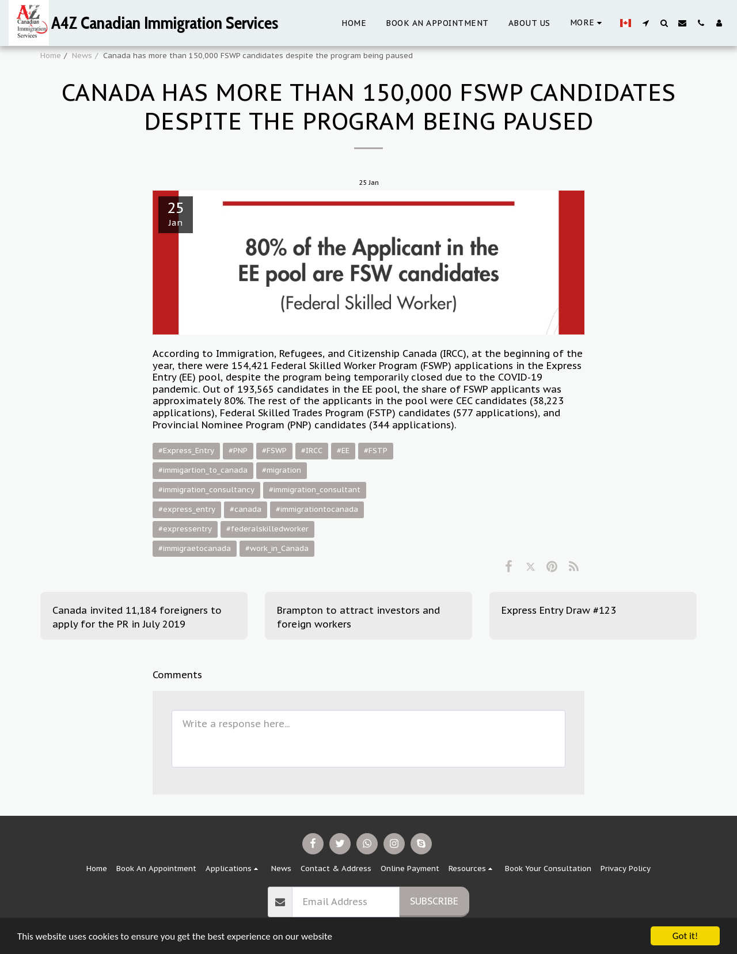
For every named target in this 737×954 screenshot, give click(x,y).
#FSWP (274, 450)
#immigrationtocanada (317, 509)
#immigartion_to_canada (203, 470)
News (82, 55)
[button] (645, 22)
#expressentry (185, 529)
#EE (343, 450)
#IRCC (311, 450)
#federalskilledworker (267, 529)
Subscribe (434, 901)
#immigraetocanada (194, 548)
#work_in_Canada (277, 548)
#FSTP (376, 450)
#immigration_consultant (314, 490)
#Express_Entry (186, 450)
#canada (245, 509)
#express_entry (186, 509)
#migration (281, 470)
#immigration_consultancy (206, 490)
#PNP (238, 450)
